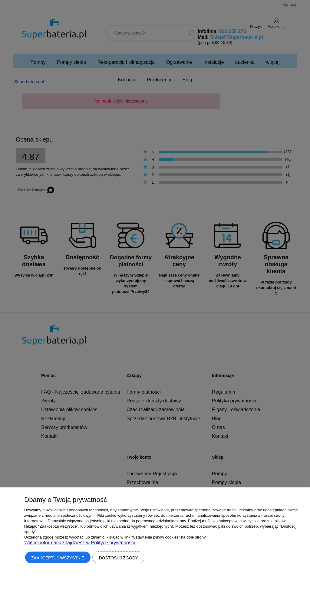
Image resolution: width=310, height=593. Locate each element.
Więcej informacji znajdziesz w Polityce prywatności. (80, 542)
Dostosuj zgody (118, 557)
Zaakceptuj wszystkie (57, 557)
